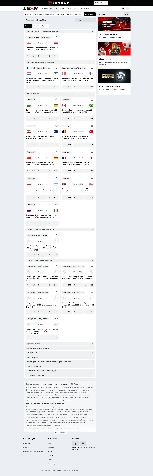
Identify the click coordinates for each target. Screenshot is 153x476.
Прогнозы (53, 8)
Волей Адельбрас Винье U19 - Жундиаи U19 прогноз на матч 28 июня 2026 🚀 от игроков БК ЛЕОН (42, 248)
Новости (45, 8)
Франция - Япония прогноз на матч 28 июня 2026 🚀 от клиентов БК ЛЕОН (77, 164)
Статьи (69, 8)
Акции (62, 8)
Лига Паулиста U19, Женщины (37, 235)
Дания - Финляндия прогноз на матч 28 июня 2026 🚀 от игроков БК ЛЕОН (77, 79)
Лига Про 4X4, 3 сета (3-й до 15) (37, 266)
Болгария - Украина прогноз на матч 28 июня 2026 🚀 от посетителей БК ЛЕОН (41, 111)
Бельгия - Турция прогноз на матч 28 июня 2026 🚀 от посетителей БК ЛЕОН (77, 137)
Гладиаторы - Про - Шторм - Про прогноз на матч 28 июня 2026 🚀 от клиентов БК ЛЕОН (42, 279)
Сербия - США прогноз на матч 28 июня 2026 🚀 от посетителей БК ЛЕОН (77, 190)
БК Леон (75, 439)
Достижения (105, 59)
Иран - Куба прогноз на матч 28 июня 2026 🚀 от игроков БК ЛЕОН (40, 137)
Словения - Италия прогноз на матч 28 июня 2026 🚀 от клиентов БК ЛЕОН (41, 216)
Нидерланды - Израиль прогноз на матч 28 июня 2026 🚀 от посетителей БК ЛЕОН (42, 81)
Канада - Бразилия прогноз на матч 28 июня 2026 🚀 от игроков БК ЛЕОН (77, 111)
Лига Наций (31, 99)
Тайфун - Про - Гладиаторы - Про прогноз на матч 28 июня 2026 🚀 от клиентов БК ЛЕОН (78, 305)
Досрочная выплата (108, 34)
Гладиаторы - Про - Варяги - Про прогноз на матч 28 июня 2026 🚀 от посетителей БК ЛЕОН (42, 331)
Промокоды (85, 8)
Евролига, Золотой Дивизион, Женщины (39, 37)
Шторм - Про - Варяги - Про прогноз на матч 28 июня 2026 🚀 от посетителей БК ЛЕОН (41, 305)
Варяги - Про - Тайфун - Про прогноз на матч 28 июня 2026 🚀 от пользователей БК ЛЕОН (78, 279)
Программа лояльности (109, 86)
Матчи (76, 8)
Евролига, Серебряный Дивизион (38, 68)
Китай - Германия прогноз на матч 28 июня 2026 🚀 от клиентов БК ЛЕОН (41, 164)
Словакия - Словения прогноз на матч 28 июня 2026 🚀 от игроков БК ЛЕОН (42, 49)
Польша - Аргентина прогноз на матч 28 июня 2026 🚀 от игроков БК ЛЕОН (42, 190)
